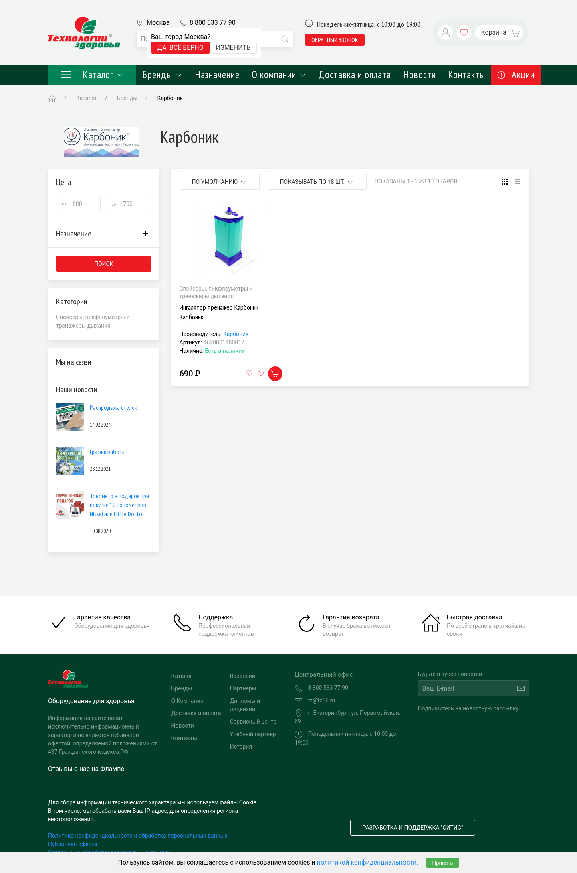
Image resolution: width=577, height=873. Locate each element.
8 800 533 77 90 (213, 22)
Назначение (217, 74)
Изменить (233, 47)
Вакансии (242, 676)
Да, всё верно (180, 47)
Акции (516, 74)
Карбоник (236, 334)
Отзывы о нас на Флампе (86, 769)
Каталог (92, 74)
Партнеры (243, 688)
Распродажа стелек (113, 407)
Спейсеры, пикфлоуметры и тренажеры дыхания (92, 321)
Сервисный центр (253, 721)
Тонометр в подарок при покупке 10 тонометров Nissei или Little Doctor (119, 505)
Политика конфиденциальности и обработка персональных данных (138, 835)
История (241, 746)
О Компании (187, 701)
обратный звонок (334, 40)
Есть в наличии (225, 351)
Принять (442, 863)
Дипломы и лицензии (245, 705)
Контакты (466, 74)
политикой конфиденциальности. (367, 862)
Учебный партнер (253, 734)
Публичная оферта (72, 844)
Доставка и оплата (355, 74)
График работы (108, 452)
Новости (419, 74)
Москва (158, 22)
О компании (279, 74)
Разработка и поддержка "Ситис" (413, 827)
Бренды (162, 74)
